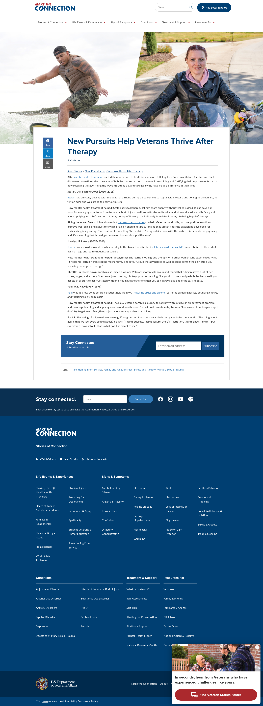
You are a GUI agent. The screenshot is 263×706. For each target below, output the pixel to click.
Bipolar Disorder (45, 617)
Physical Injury (77, 488)
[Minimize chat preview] (257, 652)
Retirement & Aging (80, 511)
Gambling (139, 539)
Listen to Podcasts (96, 459)
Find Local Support (216, 7)
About (164, 684)
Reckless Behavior (208, 488)
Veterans (169, 589)
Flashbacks (140, 529)
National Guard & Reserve (179, 636)
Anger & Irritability (113, 501)
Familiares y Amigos (175, 608)
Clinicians (169, 617)
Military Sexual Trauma (170, 369)
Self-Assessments (136, 598)
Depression (42, 626)
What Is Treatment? (137, 589)
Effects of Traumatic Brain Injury (100, 589)
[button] (52, 23)
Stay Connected (80, 342)
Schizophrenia (89, 617)
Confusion (108, 520)
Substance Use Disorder (95, 598)
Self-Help (132, 608)
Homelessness (44, 546)
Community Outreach (176, 645)
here (45, 701)
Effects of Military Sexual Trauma (55, 636)
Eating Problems (143, 497)
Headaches (172, 497)
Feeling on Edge (143, 506)
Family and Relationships (118, 369)
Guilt (169, 488)
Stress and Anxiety (144, 369)
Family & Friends (173, 598)
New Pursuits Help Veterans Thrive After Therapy (114, 171)
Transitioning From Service (86, 369)
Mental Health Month (139, 636)
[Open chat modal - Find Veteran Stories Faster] (216, 699)
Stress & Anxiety (207, 524)
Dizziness (139, 488)
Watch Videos (48, 459)
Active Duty (171, 626)
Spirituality (75, 520)
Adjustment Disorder (48, 589)
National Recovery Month (141, 645)
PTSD (84, 608)
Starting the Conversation (141, 617)
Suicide (85, 626)
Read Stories (74, 171)
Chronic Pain (109, 511)
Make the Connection (144, 684)
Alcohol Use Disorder (48, 598)
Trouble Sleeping (207, 534)
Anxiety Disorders (46, 608)
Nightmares (172, 520)
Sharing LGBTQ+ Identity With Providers (45, 492)
